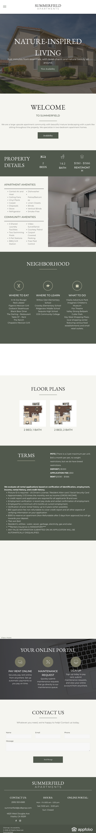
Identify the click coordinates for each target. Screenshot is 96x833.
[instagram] (20, 821)
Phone (67, 733)
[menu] (4, 6)
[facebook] (16, 821)
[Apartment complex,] (12, 550)
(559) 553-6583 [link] (18, 802)
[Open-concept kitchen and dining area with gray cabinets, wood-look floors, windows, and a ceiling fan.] (36, 556)
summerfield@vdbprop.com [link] (18, 808)
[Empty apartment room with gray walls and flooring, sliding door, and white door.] (60, 550)
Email (37, 733)
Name (8, 733)
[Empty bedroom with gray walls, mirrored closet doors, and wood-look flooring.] (83, 556)
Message (10, 741)
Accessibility (15, 828)
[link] (20, 666)
